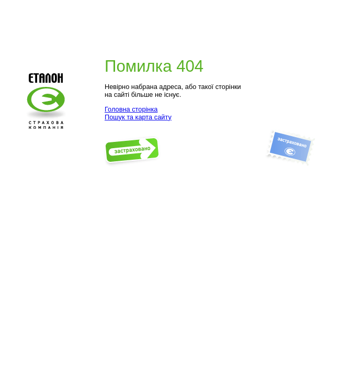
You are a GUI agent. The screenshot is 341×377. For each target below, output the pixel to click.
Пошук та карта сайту (138, 117)
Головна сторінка (131, 109)
